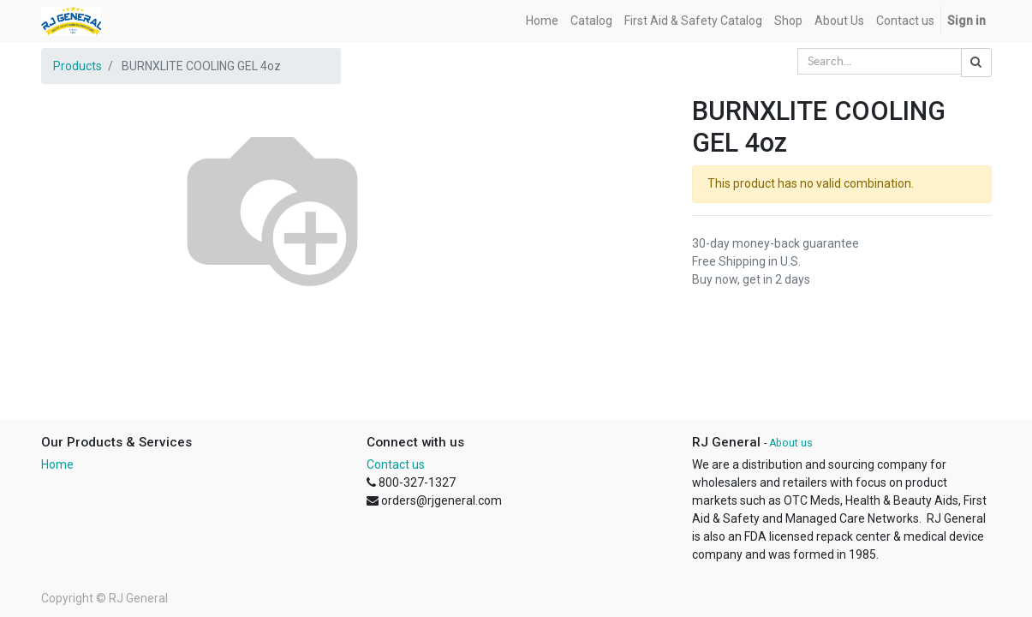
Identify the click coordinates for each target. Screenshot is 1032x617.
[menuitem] (542, 21)
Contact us (396, 464)
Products (77, 66)
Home (57, 464)
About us (791, 443)
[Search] (976, 62)
